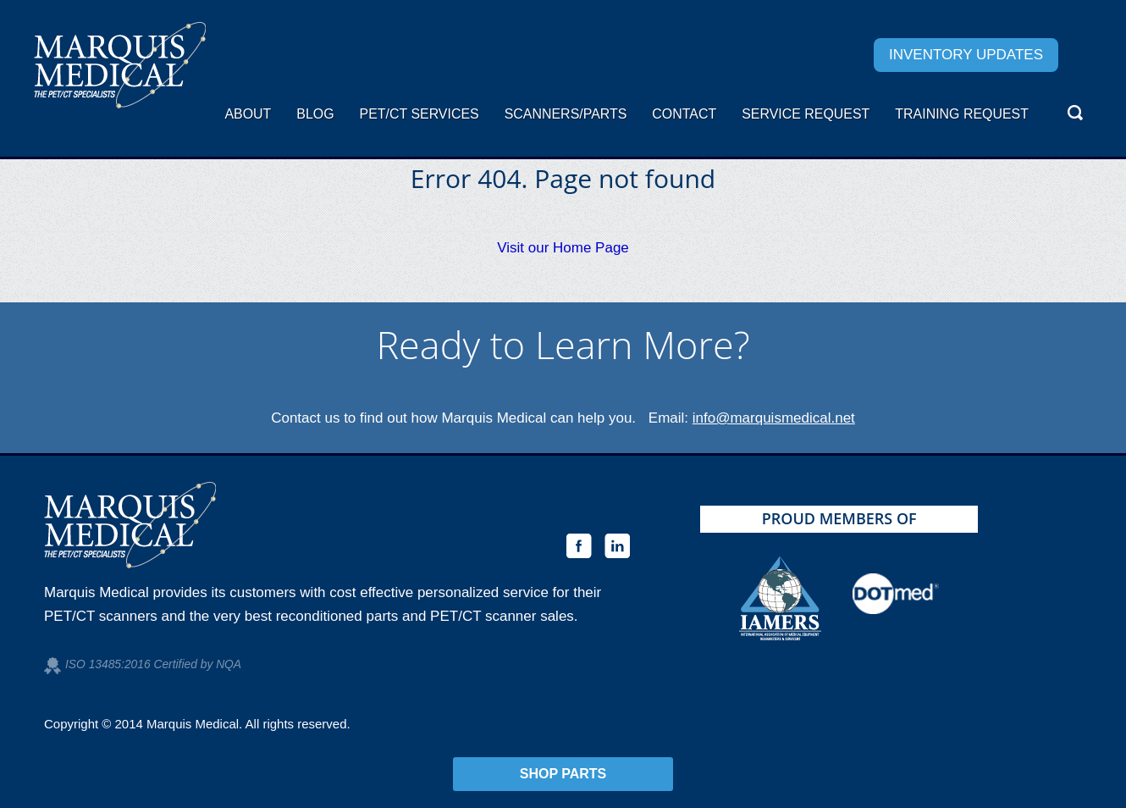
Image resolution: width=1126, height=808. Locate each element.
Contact (684, 114)
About (247, 114)
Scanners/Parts (566, 114)
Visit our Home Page (563, 248)
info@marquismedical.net (774, 418)
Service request (805, 114)
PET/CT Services (419, 114)
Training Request (962, 114)
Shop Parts (563, 773)
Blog (315, 114)
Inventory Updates (966, 55)
